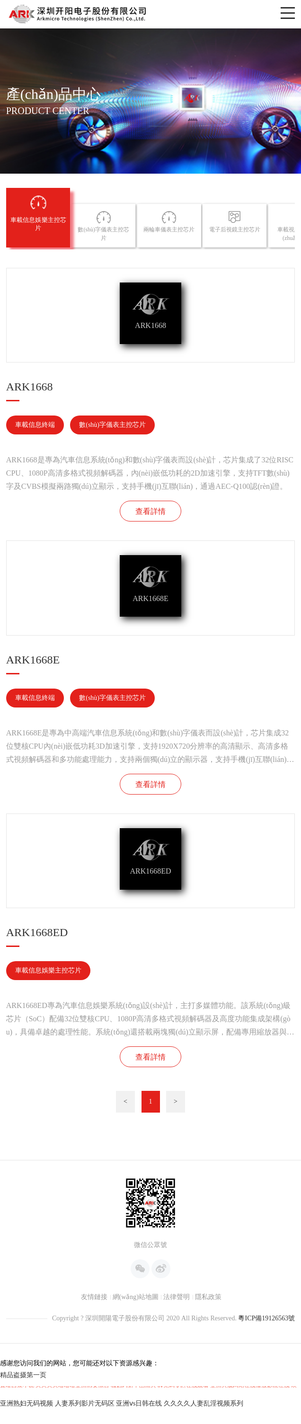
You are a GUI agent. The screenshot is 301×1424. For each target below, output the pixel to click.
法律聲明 (176, 1382)
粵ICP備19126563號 (266, 1403)
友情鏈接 (94, 1382)
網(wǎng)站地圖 (136, 1382)
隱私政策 (208, 1382)
